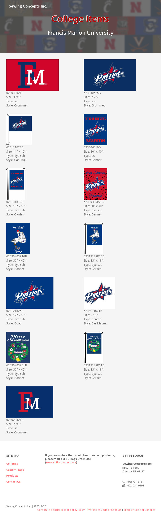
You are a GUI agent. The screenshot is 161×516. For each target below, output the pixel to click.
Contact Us (13, 482)
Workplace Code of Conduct (104, 510)
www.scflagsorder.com (61, 462)
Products (12, 475)
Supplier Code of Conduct (139, 510)
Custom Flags (15, 470)
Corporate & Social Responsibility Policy (61, 510)
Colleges (12, 463)
